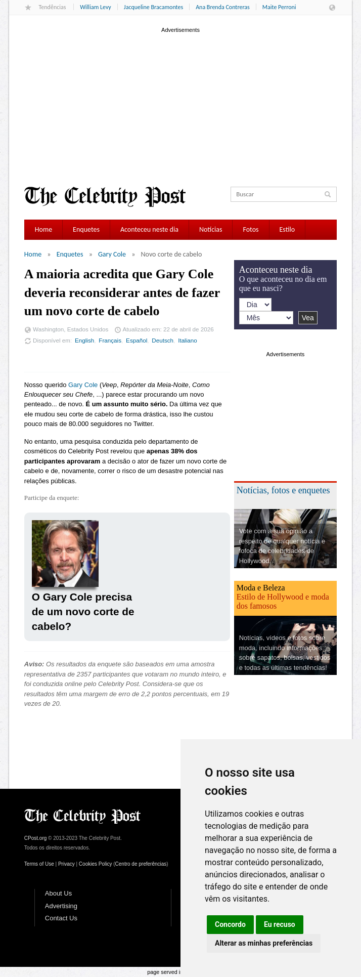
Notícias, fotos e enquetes (283, 490)
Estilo (287, 229)
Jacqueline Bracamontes (153, 7)
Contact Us (61, 918)
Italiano (187, 340)
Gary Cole (112, 254)
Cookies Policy (95, 864)
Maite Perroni (279, 7)
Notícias (210, 229)
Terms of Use (39, 864)
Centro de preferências (141, 864)
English (84, 340)
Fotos (250, 229)
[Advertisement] (180, 106)
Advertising (61, 906)
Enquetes (86, 229)
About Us (58, 893)
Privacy (66, 864)
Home (43, 229)
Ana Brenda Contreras (223, 7)
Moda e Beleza (261, 587)
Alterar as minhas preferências (263, 943)
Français (110, 340)
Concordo (230, 924)
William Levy (95, 7)
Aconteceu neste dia (149, 229)
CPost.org (35, 838)
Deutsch (162, 340)
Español (136, 340)
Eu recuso (279, 924)
